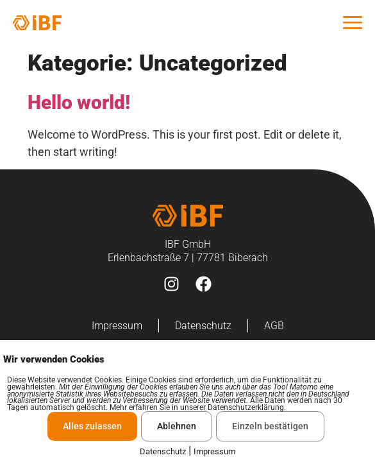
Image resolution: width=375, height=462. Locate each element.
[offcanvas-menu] (352, 22)
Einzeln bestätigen (270, 426)
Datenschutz (163, 451)
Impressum (214, 451)
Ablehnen (176, 426)
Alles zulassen (92, 426)
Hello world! (79, 102)
